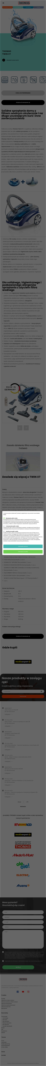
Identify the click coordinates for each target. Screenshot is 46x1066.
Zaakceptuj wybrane (23, 546)
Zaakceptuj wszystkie (23, 551)
